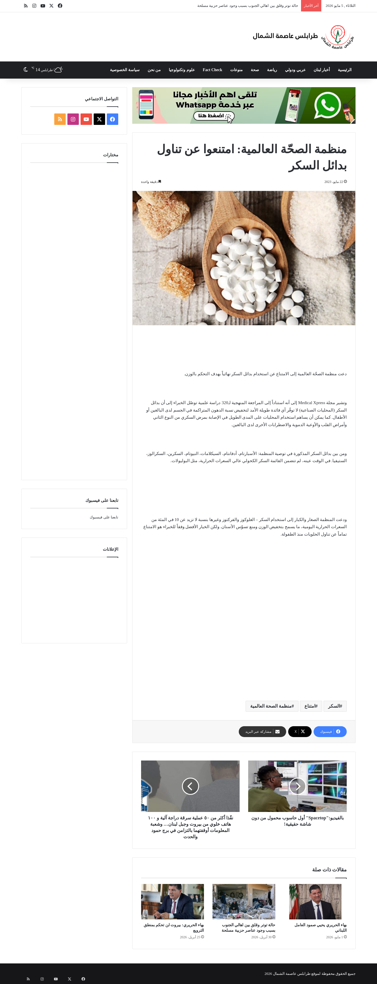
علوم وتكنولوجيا (182, 70)
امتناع (309, 706)
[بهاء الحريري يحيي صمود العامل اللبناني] (315, 901)
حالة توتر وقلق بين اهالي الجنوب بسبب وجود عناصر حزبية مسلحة (247, 5)
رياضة (272, 70)
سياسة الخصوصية (125, 70)
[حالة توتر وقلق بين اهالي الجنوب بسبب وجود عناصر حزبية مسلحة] (243, 901)
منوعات (236, 70)
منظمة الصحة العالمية (271, 706)
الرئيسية (345, 70)
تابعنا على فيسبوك (104, 517)
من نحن (154, 70)
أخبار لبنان (322, 70)
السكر (334, 706)
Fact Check (212, 70)
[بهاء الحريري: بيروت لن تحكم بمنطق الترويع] (172, 901)
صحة (255, 70)
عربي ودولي (295, 70)
